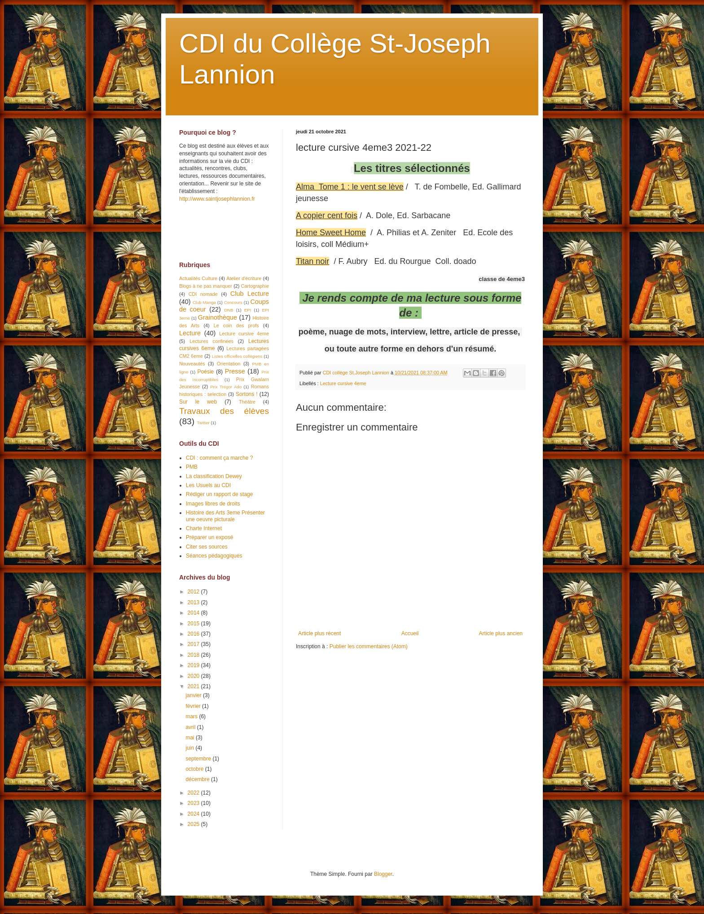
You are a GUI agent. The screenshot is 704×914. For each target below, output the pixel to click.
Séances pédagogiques (214, 556)
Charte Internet (204, 528)
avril (191, 727)
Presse (235, 371)
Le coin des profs (236, 325)
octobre (195, 769)
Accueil (410, 633)
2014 (194, 613)
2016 (194, 634)
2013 (194, 602)
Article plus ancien (501, 633)
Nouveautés (192, 363)
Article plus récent (319, 633)
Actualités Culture (198, 278)
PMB (192, 467)
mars (192, 716)
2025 (194, 824)
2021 (194, 686)
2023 (194, 803)
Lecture (190, 333)
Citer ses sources (207, 547)
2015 (194, 623)
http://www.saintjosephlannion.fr (217, 199)
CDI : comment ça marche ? (219, 458)
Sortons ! (247, 394)
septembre (198, 759)
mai (190, 737)
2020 (194, 676)
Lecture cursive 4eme (343, 383)
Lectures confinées (211, 341)
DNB (228, 310)
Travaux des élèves (224, 411)
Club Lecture (249, 293)
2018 (194, 655)
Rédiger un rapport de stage (219, 494)
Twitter (203, 422)
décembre (198, 779)
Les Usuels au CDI (208, 485)
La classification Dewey (214, 476)
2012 (194, 592)
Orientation (229, 363)
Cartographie (255, 286)
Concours (233, 302)
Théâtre (247, 401)
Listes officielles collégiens (237, 356)
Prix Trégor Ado (226, 386)
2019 (194, 665)
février (193, 706)
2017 (194, 644)
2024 (194, 814)
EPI (247, 310)
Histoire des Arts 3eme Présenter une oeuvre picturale (225, 516)
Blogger (383, 874)
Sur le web (198, 402)
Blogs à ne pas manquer (205, 286)
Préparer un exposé (209, 537)
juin (190, 748)
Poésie (206, 372)
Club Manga (204, 302)
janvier (194, 695)
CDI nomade (203, 294)
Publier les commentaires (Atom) (369, 646)
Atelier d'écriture (243, 278)
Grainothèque (217, 317)
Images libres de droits (213, 504)
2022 (194, 793)
